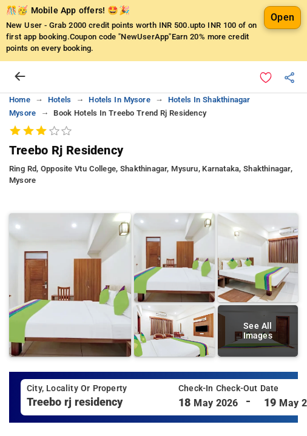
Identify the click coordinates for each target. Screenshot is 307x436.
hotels (59, 99)
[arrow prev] (20, 77)
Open (282, 17)
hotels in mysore (119, 99)
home (19, 99)
